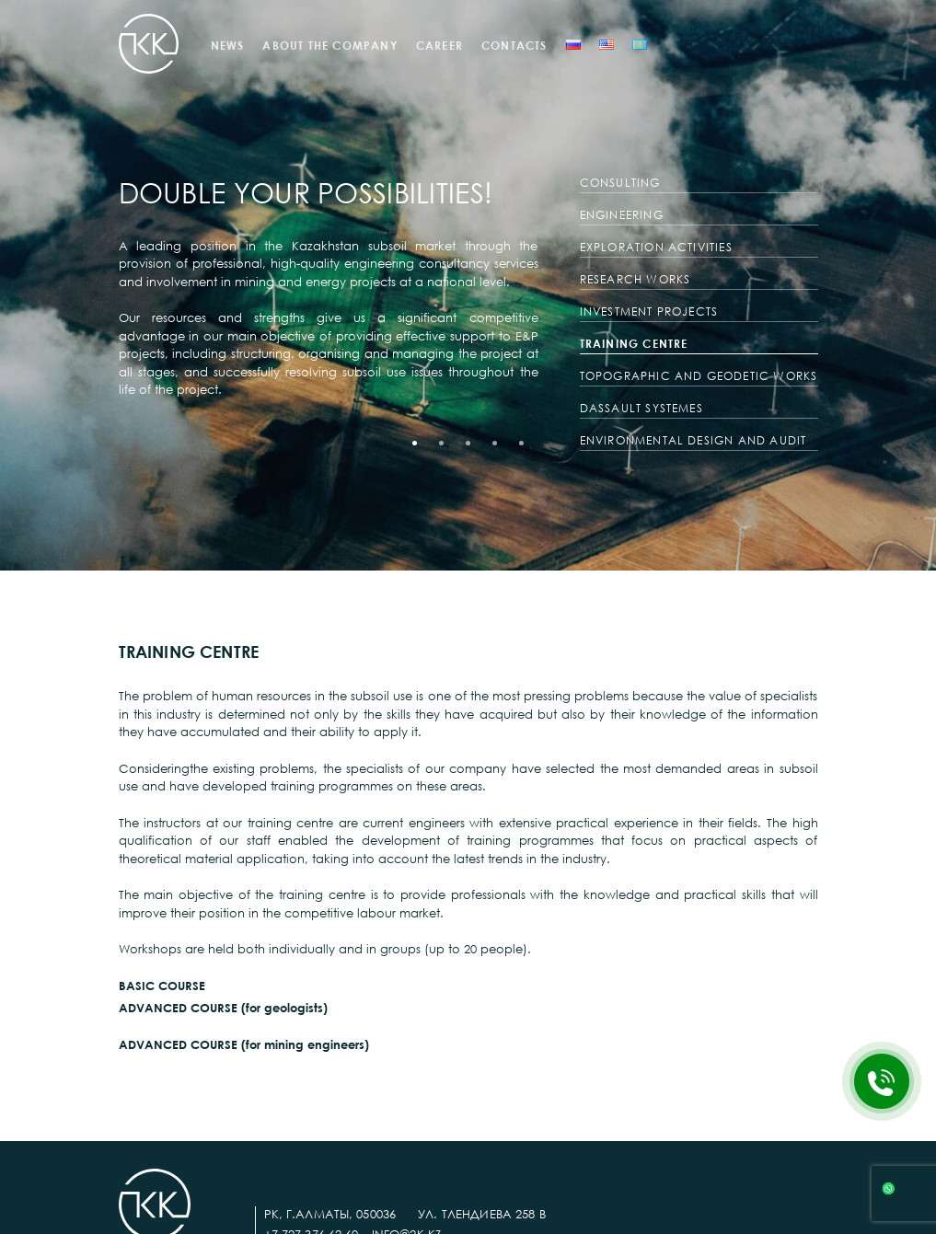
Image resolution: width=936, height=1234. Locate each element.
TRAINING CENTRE (634, 344)
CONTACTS (514, 45)
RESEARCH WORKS (635, 279)
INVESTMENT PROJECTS (649, 311)
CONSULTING (620, 183)
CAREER (439, 45)
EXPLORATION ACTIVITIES (656, 247)
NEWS (228, 45)
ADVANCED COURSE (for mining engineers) (244, 1044)
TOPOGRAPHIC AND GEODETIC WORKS (699, 376)
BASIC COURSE (162, 985)
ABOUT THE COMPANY (329, 45)
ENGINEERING (622, 215)
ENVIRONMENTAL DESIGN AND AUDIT (693, 440)
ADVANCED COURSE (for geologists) (223, 1007)
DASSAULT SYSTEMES (641, 408)
